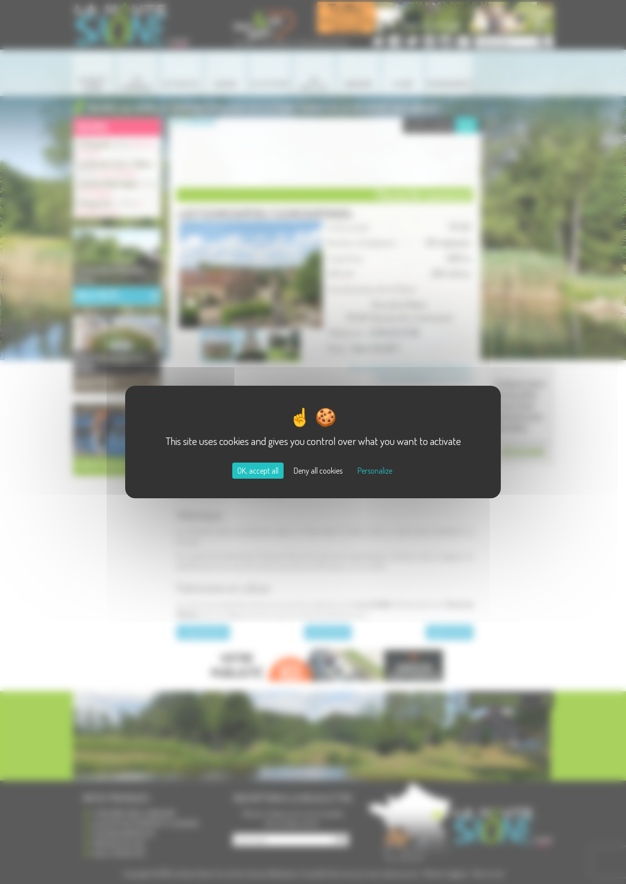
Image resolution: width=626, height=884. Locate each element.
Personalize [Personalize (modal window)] (374, 471)
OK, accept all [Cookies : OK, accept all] (258, 471)
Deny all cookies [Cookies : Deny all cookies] (318, 471)
